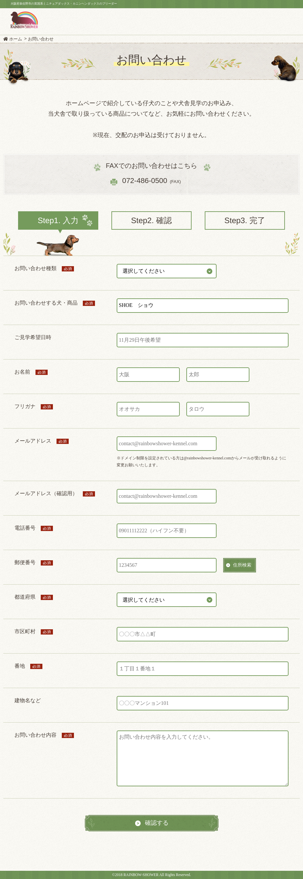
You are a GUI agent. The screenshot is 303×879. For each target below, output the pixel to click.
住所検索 (242, 564)
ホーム (15, 38)
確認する (157, 823)
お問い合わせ (41, 38)
